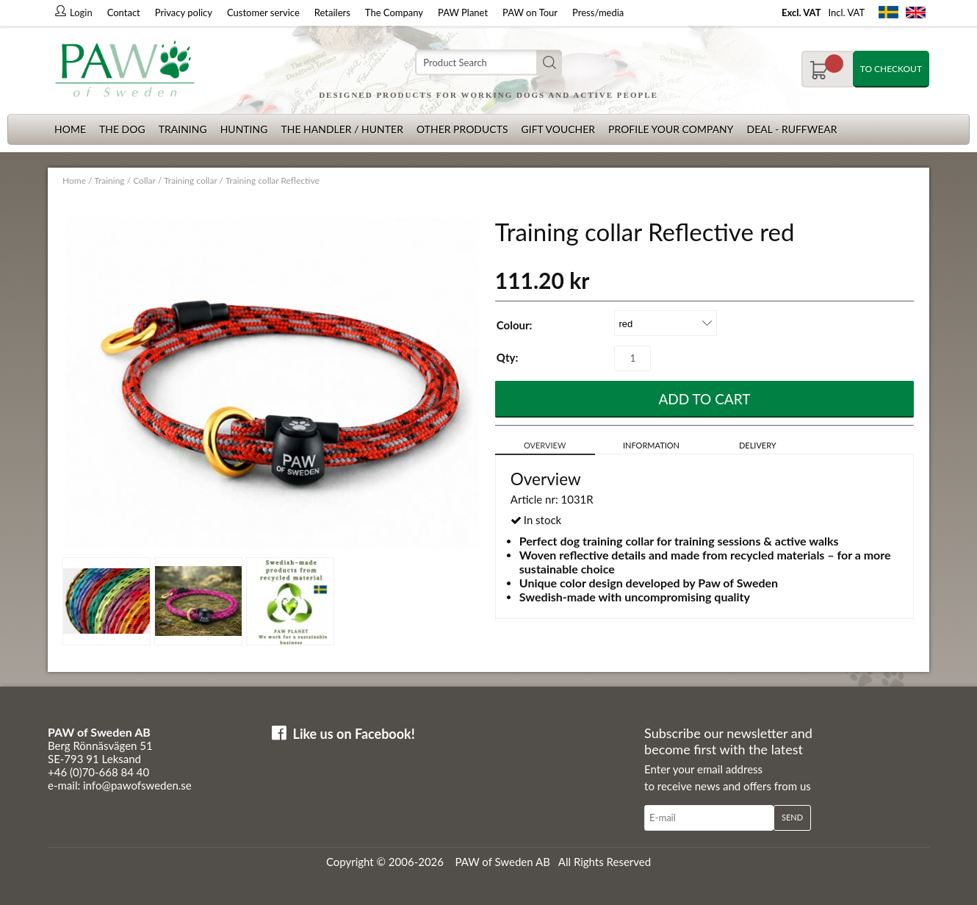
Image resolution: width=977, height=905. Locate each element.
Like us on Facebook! (354, 734)
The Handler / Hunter (342, 129)
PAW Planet (463, 12)
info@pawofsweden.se (137, 785)
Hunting (244, 129)
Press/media (598, 12)
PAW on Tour (530, 12)
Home (70, 129)
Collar (144, 180)
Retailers (332, 12)
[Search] (488, 63)
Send (792, 817)
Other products (462, 129)
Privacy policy (183, 12)
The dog (122, 129)
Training (183, 129)
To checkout (891, 68)
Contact (123, 12)
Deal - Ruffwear (792, 129)
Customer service (263, 12)
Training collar (190, 180)
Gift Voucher (558, 129)
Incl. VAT (846, 12)
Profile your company (670, 129)
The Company (394, 12)
